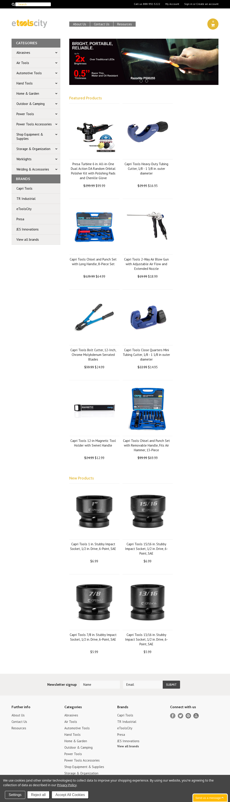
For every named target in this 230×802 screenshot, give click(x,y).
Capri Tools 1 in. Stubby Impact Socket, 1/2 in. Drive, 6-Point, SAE (93, 546)
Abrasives (23, 52)
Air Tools (22, 63)
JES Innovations (27, 229)
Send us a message (208, 798)
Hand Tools (24, 83)
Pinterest (188, 716)
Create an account (207, 4)
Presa (20, 219)
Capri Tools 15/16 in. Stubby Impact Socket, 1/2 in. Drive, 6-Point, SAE (146, 548)
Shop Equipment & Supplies (29, 136)
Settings (15, 795)
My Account (172, 4)
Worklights (24, 159)
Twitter (180, 716)
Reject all (38, 795)
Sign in (188, 4)
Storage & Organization (33, 149)
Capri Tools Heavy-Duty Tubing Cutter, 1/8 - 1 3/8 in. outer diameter (146, 168)
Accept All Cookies (70, 795)
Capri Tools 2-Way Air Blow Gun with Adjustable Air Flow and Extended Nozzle (146, 264)
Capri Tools (24, 188)
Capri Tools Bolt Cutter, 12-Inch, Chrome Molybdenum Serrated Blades (93, 354)
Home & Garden (27, 93)
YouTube (196, 716)
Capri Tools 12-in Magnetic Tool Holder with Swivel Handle (93, 443)
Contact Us (101, 24)
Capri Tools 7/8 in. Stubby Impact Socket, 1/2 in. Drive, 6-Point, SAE (93, 637)
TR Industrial (26, 198)
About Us (79, 24)
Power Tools (25, 114)
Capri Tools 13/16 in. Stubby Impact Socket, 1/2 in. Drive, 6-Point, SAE (146, 639)
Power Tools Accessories (34, 124)
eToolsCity (24, 209)
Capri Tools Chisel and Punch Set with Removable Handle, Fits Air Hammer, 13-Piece (146, 445)
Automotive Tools (29, 73)
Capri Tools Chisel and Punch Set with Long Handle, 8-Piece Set (93, 261)
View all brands (27, 239)
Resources (124, 24)
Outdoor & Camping (30, 104)
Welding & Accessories (32, 169)
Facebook (173, 716)
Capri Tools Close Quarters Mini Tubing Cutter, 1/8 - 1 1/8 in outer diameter (146, 354)
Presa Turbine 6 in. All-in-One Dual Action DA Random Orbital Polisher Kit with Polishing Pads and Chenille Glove (93, 171)
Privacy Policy (66, 785)
